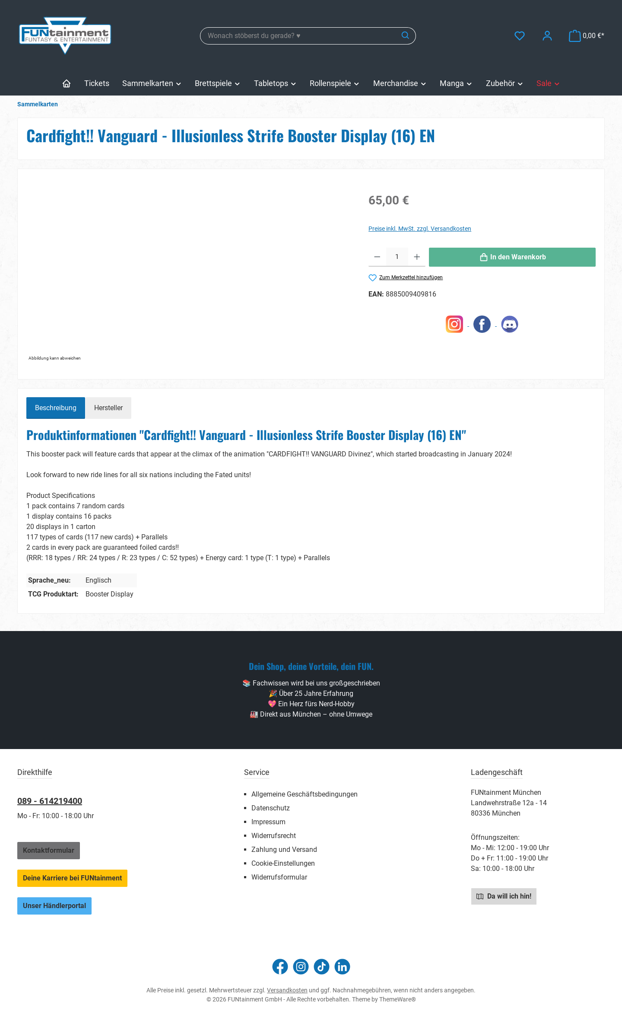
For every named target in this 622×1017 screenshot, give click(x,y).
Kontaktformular (48, 850)
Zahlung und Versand (284, 849)
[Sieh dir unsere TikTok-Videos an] (321, 966)
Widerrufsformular (279, 877)
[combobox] (298, 36)
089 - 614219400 (49, 801)
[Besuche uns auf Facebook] (280, 966)
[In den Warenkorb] (512, 257)
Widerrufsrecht (273, 836)
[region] (189, 270)
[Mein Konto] (547, 36)
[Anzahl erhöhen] (417, 257)
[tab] (55, 408)
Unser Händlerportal (54, 906)
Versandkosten (287, 990)
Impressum (268, 822)
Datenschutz (270, 808)
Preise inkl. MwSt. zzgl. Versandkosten (419, 228)
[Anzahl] (397, 257)
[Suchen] (406, 36)
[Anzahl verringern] (377, 257)
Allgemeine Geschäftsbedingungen (304, 794)
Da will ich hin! (503, 896)
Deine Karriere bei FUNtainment (72, 878)
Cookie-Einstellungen (283, 863)
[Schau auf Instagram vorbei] (301, 966)
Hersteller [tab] (108, 408)
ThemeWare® (397, 999)
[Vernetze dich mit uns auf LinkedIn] (342, 966)
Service (257, 772)
